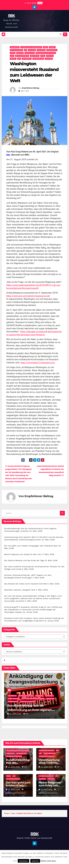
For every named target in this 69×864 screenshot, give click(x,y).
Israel (8, 776)
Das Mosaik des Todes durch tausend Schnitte (25, 584)
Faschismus (41, 50)
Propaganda (49, 695)
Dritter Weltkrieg (16, 50)
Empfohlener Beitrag (30, 88)
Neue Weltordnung (22, 55)
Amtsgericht (12, 695)
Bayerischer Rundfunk (26, 695)
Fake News (31, 50)
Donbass (52, 47)
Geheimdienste (52, 50)
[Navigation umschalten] (65, 34)
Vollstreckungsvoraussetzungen (33, 698)
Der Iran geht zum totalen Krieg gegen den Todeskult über (31, 546)
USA (19, 58)
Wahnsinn (42, 779)
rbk (25, 714)
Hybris (12, 53)
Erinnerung (39, 695)
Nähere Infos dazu (48, 861)
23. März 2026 (47, 767)
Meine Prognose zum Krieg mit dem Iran (22, 554)
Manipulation (29, 53)
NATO (12, 55)
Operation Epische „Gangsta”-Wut (19, 590)
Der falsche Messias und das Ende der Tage (24, 560)
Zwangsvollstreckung (27, 701)
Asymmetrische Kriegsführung (31, 47)
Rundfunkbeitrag (14, 698)
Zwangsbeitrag (13, 701)
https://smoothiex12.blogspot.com (38, 362)
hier (8, 155)
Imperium (20, 53)
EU (25, 50)
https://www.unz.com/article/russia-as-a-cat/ (28, 296)
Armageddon (14, 47)
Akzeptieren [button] (23, 861)
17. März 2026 (47, 789)
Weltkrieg (48, 58)
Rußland (50, 55)
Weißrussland (38, 58)
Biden (45, 47)
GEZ (40, 753)
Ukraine (13, 58)
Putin (43, 55)
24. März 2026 (15, 714)
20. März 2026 (14, 789)
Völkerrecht (26, 58)
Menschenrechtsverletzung (45, 53)
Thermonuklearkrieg (46, 776)
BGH (57, 750)
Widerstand (50, 698)
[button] (60, 34)
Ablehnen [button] (35, 861)
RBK (11, 15)
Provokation (34, 55)
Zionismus (51, 779)
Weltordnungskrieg (13, 779)
